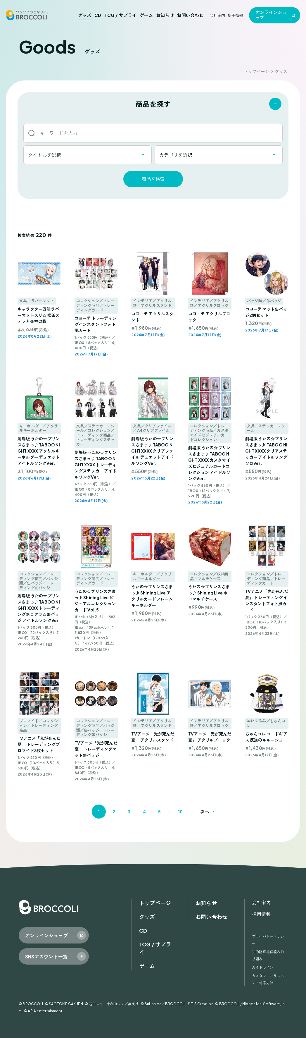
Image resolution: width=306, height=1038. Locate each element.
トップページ (256, 71)
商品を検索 (153, 179)
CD (97, 15)
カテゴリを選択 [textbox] (175, 155)
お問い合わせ (190, 15)
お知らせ (165, 15)
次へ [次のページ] (204, 811)
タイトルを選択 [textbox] (44, 155)
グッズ (84, 15)
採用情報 (235, 15)
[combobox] (87, 154)
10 (180, 811)
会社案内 (217, 15)
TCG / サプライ (120, 15)
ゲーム (146, 15)
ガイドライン (262, 967)
